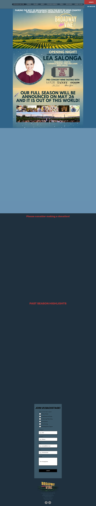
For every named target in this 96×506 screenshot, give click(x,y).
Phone (40, 449)
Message (40, 456)
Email (40, 443)
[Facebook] (46, 502)
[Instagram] (49, 502)
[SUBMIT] (48, 470)
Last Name (41, 436)
